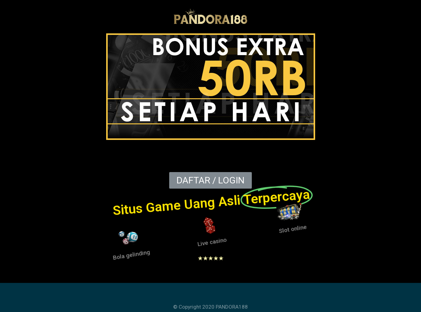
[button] (210, 180)
